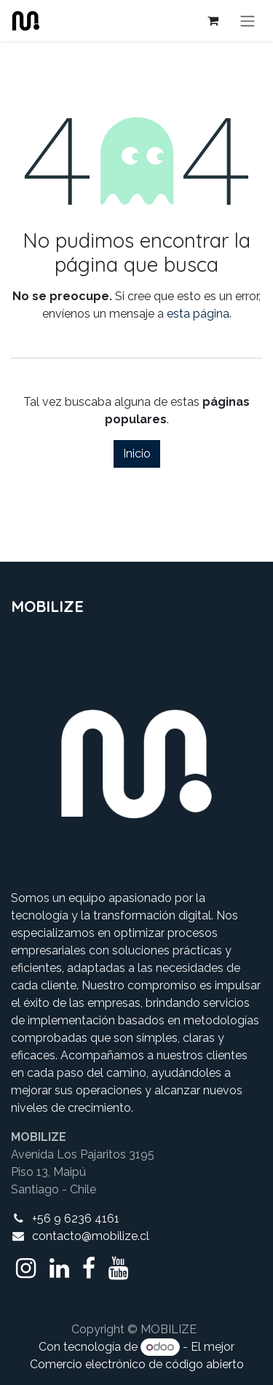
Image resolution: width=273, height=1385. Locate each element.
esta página (198, 314)
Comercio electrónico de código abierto (137, 1364)
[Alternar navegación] (247, 21)
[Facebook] (88, 1268)
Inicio (137, 453)
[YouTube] (118, 1268)
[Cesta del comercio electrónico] (212, 20)
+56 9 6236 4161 (75, 1218)
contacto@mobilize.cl (90, 1236)
